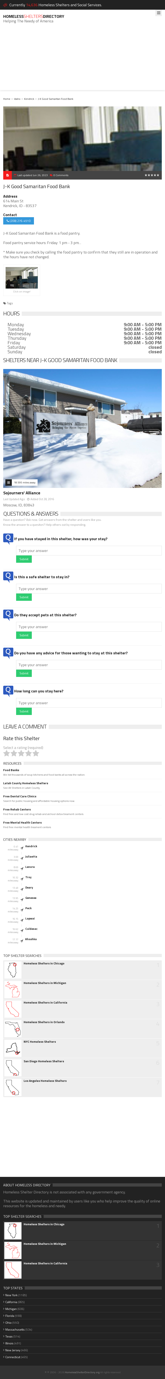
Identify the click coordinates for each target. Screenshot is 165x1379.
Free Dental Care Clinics (19, 796)
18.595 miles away (24, 482)
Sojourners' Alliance (21, 492)
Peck (28, 908)
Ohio (8, 1322)
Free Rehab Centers (17, 809)
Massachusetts (15, 1329)
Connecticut (12, 1357)
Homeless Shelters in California (45, 1002)
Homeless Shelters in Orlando (44, 1022)
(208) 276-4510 (19, 220)
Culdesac (31, 929)
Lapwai (30, 918)
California (11, 1302)
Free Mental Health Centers (22, 822)
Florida (9, 1315)
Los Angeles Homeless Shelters (45, 1081)
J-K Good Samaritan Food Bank (55, 99)
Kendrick (29, 99)
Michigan (11, 1309)
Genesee (30, 898)
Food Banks (11, 770)
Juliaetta (31, 856)
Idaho (17, 99)
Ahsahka (31, 939)
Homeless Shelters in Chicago (44, 963)
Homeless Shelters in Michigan (45, 983)
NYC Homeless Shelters (40, 1042)
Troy (28, 877)
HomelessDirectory (33, 16)
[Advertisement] (82, 60)
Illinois (9, 1343)
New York (11, 1295)
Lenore (30, 867)
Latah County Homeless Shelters (25, 783)
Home (6, 99)
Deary (29, 887)
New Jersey (12, 1350)
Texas (9, 1336)
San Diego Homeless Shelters (44, 1061)
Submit (24, 559)
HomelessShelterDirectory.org (82, 1372)
